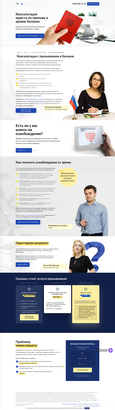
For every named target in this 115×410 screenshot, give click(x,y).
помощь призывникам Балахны (33, 99)
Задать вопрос (23, 264)
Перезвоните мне (93, 3)
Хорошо (87, 408)
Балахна (31, 4)
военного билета (39, 103)
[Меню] (17, 3)
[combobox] (82, 358)
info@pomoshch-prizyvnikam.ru (92, 406)
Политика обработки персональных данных (88, 404)
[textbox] (82, 358)
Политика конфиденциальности (70, 404)
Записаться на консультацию (30, 35)
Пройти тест (24, 150)
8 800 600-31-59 (79, 4)
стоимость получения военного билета (31, 215)
